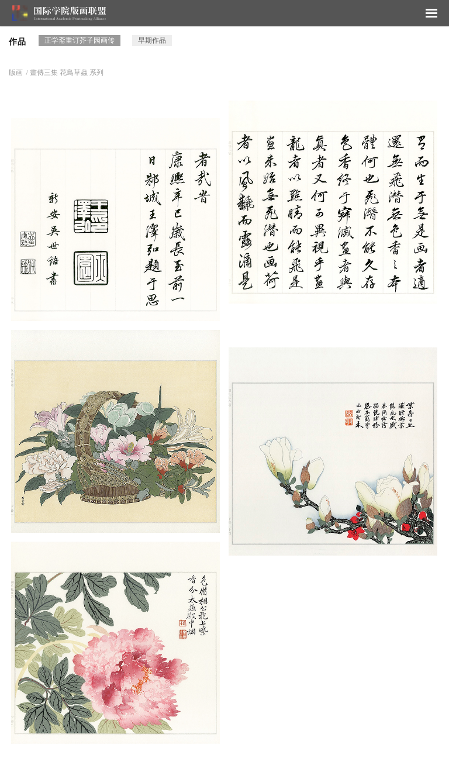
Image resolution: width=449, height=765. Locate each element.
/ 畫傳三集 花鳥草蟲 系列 (64, 72)
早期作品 (152, 40)
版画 (16, 72)
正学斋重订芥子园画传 (79, 40)
